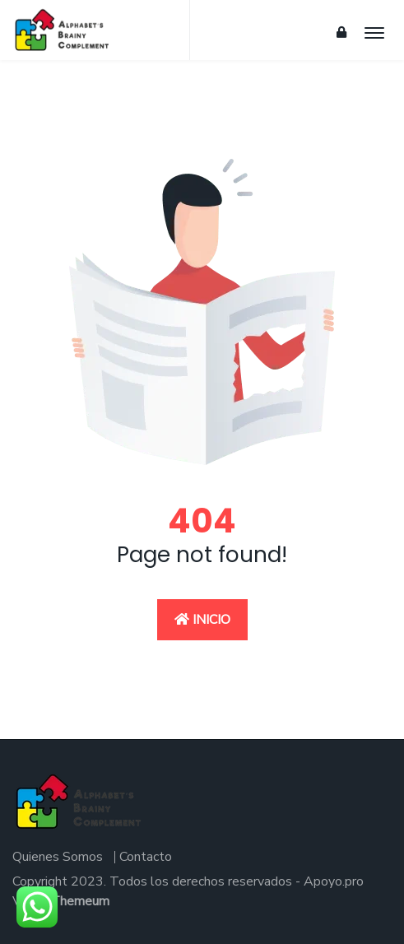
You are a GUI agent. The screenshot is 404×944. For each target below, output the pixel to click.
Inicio (202, 620)
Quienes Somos (57, 857)
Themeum (79, 901)
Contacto (145, 857)
